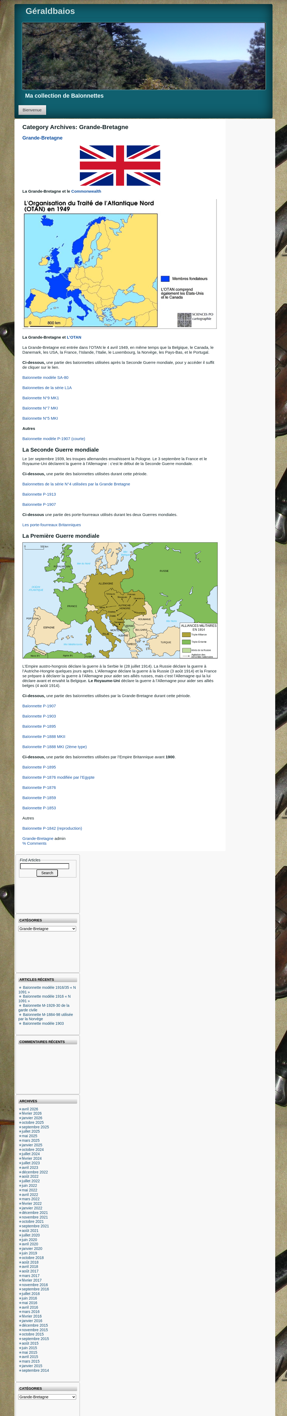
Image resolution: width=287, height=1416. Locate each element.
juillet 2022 (31, 1181)
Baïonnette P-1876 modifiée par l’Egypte (59, 777)
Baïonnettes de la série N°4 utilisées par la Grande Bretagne (76, 484)
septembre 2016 (35, 1289)
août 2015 (30, 1343)
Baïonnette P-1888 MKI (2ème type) (55, 746)
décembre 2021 (35, 1212)
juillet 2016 (31, 1293)
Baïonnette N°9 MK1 (41, 398)
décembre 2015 (35, 1325)
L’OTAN (74, 337)
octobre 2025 (33, 1122)
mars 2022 (31, 1199)
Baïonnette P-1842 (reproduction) (52, 828)
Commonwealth (86, 191)
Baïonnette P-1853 (39, 808)
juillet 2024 (31, 1154)
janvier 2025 (32, 1145)
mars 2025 (31, 1140)
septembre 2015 (35, 1339)
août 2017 (30, 1271)
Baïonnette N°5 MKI (40, 418)
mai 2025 (30, 1136)
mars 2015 (31, 1361)
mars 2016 (31, 1311)
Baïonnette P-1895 (39, 726)
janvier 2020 (32, 1248)
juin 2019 (29, 1253)
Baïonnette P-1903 (39, 716)
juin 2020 (29, 1240)
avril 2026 (30, 1109)
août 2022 (30, 1176)
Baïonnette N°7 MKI (40, 408)
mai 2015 (30, 1352)
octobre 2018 (33, 1258)
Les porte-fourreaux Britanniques (52, 524)
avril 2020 (30, 1244)
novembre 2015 (35, 1330)
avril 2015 (30, 1357)
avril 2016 (30, 1307)
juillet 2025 (31, 1131)
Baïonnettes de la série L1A (47, 387)
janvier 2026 (32, 1118)
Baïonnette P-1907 (39, 504)
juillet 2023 (31, 1163)
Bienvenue (32, 110)
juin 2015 (29, 1348)
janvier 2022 (32, 1208)
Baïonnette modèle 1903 (43, 1023)
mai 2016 (30, 1303)
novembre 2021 (35, 1217)
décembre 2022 (35, 1172)
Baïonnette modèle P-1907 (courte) (54, 438)
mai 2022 (30, 1190)
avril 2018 (30, 1266)
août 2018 (30, 1262)
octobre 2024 (33, 1149)
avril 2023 (30, 1167)
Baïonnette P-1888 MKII (44, 736)
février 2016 (32, 1316)
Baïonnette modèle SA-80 (46, 377)
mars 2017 (31, 1276)
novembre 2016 (35, 1285)
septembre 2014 (35, 1370)
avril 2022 (30, 1194)
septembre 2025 (35, 1127)
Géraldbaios (50, 11)
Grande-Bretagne (43, 138)
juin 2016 (29, 1298)
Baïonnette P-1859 (39, 797)
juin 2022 (29, 1185)
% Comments (35, 843)
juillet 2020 (31, 1235)
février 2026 (32, 1113)
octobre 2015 (33, 1334)
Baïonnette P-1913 (39, 494)
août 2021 (30, 1230)
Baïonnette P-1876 (39, 787)
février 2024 (32, 1158)
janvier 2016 (32, 1321)
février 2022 (32, 1203)
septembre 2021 (35, 1226)
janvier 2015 (32, 1366)
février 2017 (32, 1280)
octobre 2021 (33, 1221)
